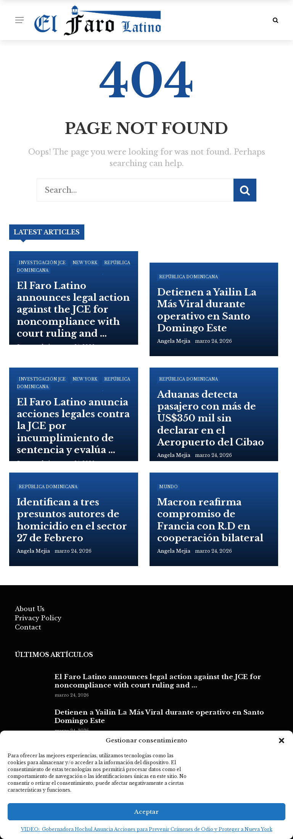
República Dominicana (188, 276)
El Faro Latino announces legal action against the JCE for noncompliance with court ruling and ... (158, 681)
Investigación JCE (42, 262)
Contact (28, 627)
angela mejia (173, 341)
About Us (30, 609)
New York (84, 262)
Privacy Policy (38, 618)
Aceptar (146, 811)
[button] (281, 740)
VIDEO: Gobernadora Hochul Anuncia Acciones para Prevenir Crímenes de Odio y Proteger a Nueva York (146, 829)
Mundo (168, 486)
